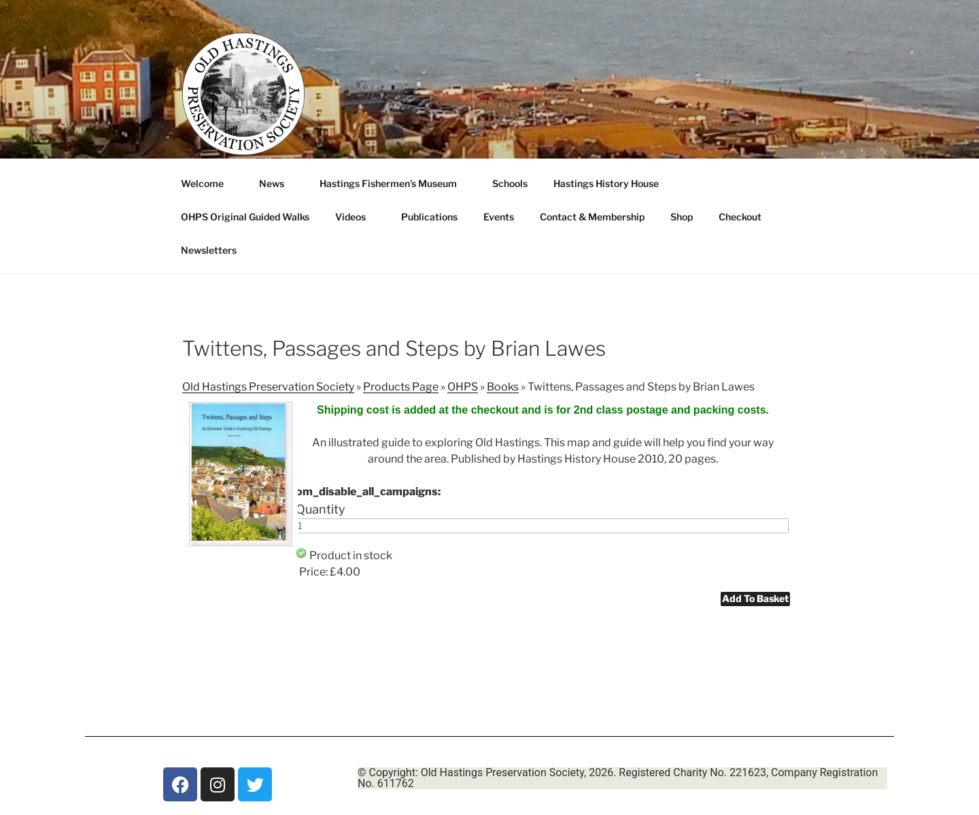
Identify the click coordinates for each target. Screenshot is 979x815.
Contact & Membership (592, 216)
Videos (357, 216)
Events (498, 216)
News (278, 183)
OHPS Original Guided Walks (245, 216)
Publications (429, 216)
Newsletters (215, 250)
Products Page (401, 386)
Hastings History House (612, 183)
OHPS (462, 386)
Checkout (740, 216)
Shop (681, 216)
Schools (510, 183)
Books (503, 386)
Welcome (209, 183)
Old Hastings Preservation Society (268, 386)
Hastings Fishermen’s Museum (395, 183)
